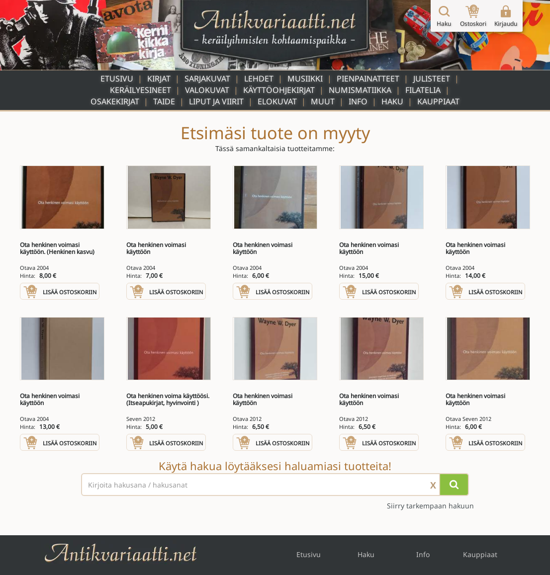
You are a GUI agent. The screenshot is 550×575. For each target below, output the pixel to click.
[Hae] (454, 484)
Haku (392, 101)
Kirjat (159, 78)
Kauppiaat (438, 101)
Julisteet (431, 78)
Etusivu (116, 78)
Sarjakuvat (207, 78)
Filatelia (423, 89)
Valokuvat (207, 89)
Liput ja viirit (216, 101)
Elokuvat (277, 101)
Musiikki (305, 78)
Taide (164, 101)
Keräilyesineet (140, 89)
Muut (323, 101)
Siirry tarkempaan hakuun (430, 505)
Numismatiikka (360, 89)
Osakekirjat (115, 101)
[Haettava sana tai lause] (275, 484)
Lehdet (259, 78)
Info (358, 101)
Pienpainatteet (368, 78)
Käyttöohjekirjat (279, 89)
